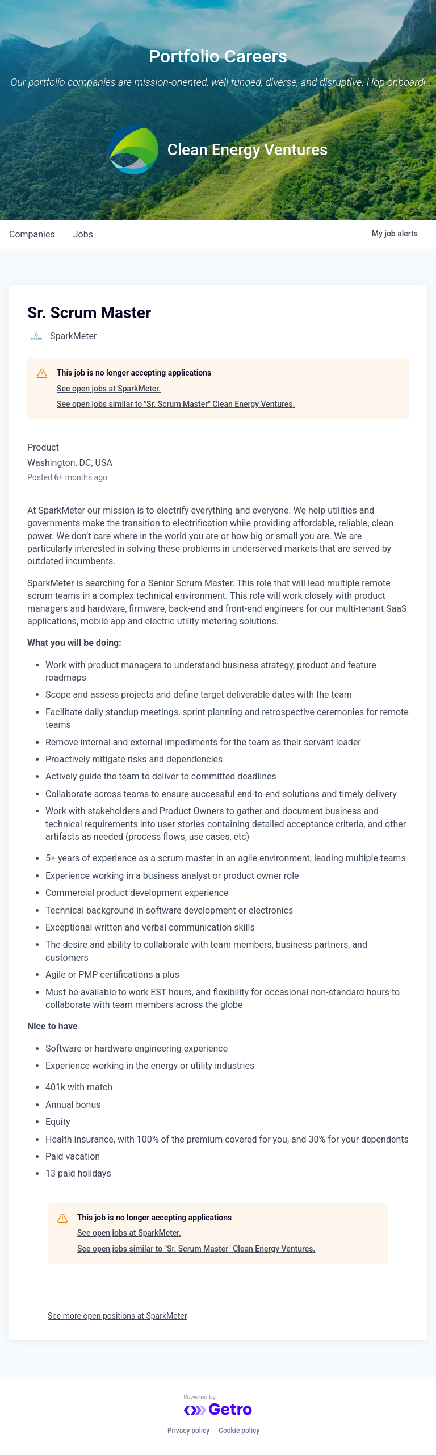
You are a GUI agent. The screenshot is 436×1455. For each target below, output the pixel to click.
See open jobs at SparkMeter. (109, 388)
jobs (83, 234)
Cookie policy (239, 1431)
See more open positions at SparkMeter (117, 1315)
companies (32, 234)
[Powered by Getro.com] (218, 1405)
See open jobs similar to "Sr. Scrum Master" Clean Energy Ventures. (176, 403)
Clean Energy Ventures (247, 149)
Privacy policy (188, 1431)
